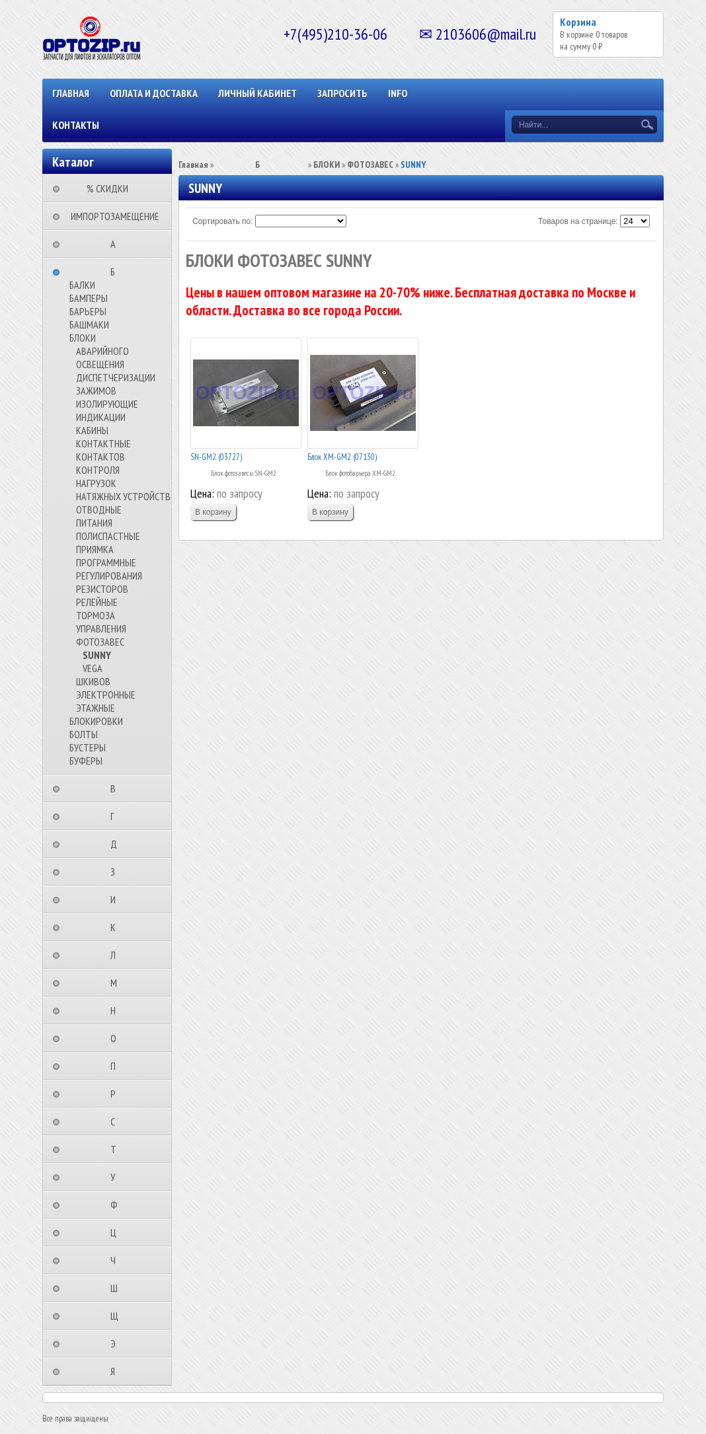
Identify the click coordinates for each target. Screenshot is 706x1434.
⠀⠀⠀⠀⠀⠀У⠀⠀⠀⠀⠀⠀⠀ (117, 1177)
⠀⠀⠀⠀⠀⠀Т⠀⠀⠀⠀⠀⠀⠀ (117, 1149)
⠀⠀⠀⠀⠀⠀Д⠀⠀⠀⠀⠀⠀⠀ (118, 843)
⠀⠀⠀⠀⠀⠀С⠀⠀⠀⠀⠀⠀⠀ (117, 1121)
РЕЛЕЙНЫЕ (97, 602)
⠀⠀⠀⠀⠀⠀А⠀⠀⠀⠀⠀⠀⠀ (117, 243)
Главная (70, 93)
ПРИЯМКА (95, 549)
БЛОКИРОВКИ (96, 721)
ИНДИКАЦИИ (101, 417)
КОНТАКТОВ (100, 456)
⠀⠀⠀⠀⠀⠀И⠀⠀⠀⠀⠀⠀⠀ (117, 899)
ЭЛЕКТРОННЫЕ (106, 694)
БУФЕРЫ (85, 760)
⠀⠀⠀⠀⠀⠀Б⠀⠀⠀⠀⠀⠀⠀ (117, 271)
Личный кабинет (257, 93)
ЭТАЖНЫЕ (95, 707)
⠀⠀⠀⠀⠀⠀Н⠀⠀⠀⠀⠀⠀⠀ (117, 1010)
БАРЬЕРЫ (87, 311)
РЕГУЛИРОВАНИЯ (109, 575)
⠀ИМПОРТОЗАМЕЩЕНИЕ (111, 216)
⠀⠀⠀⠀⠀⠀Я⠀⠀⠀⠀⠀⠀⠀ (117, 1371)
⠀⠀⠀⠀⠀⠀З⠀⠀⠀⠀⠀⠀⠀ (117, 871)
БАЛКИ (82, 284)
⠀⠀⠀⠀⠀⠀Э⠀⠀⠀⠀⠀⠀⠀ (117, 1343)
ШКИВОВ (93, 681)
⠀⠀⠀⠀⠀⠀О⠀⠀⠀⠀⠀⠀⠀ (117, 1038)
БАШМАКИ (89, 324)
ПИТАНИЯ (94, 522)
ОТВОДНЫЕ (99, 509)
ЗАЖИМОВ (96, 390)
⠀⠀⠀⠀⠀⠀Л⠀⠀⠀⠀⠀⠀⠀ (117, 955)
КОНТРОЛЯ (98, 469)
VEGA (92, 668)
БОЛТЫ (83, 734)
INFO (397, 93)
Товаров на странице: (578, 221)
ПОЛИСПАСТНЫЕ (108, 536)
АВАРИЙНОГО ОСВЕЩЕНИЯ (102, 357)
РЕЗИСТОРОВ (102, 588)
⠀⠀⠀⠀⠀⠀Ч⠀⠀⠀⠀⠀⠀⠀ (117, 1260)
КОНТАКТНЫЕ (103, 443)
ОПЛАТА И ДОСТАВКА (154, 93)
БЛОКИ (82, 337)
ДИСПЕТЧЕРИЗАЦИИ (115, 377)
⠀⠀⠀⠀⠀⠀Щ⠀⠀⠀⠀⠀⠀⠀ (118, 1315)
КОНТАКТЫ (75, 125)
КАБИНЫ (92, 430)
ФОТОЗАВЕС (100, 641)
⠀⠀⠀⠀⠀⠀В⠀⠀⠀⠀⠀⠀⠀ (117, 788)
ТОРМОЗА (95, 615)
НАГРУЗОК (96, 483)
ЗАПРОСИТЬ (342, 93)
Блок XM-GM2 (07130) (342, 457)
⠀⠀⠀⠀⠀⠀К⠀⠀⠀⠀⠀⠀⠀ (117, 927)
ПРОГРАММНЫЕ (106, 562)
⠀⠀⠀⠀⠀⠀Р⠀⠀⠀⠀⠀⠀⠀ (117, 1093)
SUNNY (97, 654)
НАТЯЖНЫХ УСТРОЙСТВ (123, 496)
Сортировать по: (222, 221)
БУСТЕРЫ (87, 747)
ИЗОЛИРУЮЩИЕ (107, 403)
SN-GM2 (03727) (216, 457)
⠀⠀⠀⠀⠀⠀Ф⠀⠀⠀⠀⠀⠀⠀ (118, 1204)
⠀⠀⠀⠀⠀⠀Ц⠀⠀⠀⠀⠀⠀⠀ (117, 1232)
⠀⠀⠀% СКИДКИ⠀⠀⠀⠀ (111, 188)
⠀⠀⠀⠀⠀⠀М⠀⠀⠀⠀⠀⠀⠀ (118, 982)
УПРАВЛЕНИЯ (101, 628)
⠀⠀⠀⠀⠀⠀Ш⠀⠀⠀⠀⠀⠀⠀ (118, 1288)
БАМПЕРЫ (88, 298)
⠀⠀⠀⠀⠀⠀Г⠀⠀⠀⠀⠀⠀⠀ (116, 816)
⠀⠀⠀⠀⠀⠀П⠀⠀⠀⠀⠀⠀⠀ (117, 1066)
